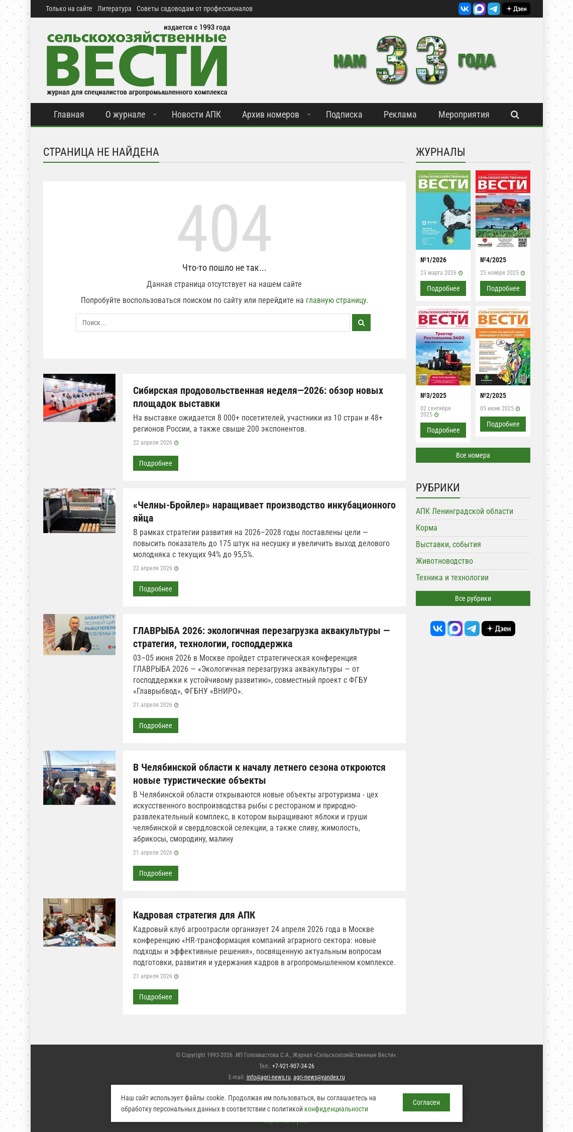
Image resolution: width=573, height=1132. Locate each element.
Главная (69, 114)
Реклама (400, 114)
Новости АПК (196, 114)
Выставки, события (448, 544)
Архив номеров (270, 114)
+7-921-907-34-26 (293, 1066)
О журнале (125, 114)
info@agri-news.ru (269, 1077)
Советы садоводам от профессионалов (195, 9)
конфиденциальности (336, 1109)
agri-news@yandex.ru (319, 1077)
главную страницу (336, 300)
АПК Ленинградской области (464, 511)
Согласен (426, 1102)
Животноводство (444, 561)
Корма (426, 528)
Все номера (473, 455)
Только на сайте (69, 9)
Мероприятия (464, 114)
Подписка (344, 114)
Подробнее (155, 463)
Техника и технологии (452, 577)
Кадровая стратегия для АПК (194, 915)
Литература (114, 9)
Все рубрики (473, 598)
